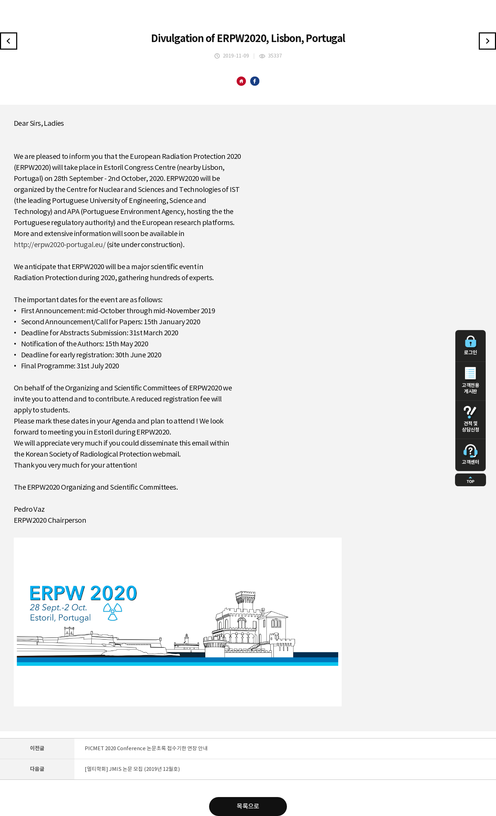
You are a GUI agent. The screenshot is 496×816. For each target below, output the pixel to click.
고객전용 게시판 (470, 381)
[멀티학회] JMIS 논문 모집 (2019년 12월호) (132, 769)
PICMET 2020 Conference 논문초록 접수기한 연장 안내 (146, 749)
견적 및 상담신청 (470, 419)
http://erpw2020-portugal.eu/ (59, 245)
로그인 (470, 346)
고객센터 (470, 454)
